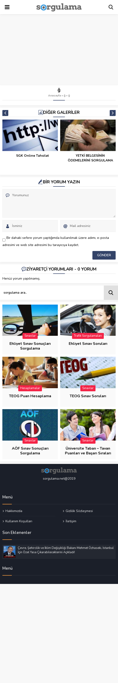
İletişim (71, 521)
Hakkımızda (13, 511)
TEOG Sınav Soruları (88, 396)
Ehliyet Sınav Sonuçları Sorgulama (30, 346)
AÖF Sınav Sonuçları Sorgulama (30, 451)
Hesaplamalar (30, 388)
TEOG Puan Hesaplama (30, 396)
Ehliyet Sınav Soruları (88, 343)
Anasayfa (54, 95)
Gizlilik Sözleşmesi (79, 511)
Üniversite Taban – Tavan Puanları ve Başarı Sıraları (88, 451)
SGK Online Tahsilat (32, 155)
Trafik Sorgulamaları (88, 336)
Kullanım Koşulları (18, 521)
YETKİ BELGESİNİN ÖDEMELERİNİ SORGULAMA (90, 158)
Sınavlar (30, 336)
